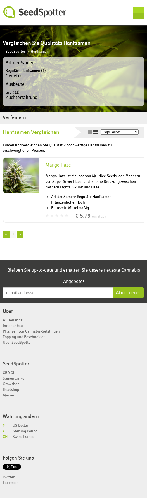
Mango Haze (58, 165)
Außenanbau (14, 320)
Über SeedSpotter (17, 342)
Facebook (10, 482)
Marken (9, 395)
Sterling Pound (25, 431)
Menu (138, 13)
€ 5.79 (90, 215)
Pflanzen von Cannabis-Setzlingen (31, 331)
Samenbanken (15, 378)
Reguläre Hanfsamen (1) (26, 70)
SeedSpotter (35, 12)
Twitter (9, 477)
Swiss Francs (23, 436)
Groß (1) (13, 92)
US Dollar (20, 425)
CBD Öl (8, 372)
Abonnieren (128, 293)
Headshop (11, 389)
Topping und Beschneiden (24, 337)
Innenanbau (13, 325)
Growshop (11, 384)
